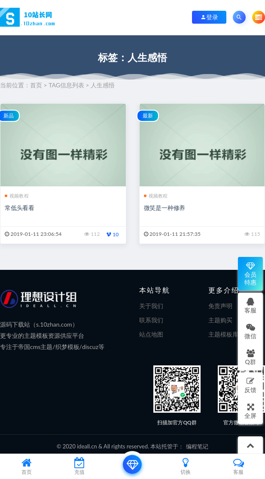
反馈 (250, 385)
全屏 (250, 410)
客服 (250, 305)
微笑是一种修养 (165, 207)
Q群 (250, 357)
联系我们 (151, 320)
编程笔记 (197, 446)
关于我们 (151, 305)
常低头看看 (19, 207)
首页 (36, 85)
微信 (250, 331)
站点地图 (151, 334)
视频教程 (17, 195)
